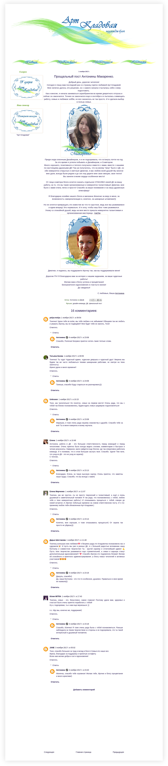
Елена (52, 440)
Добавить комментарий (84, 690)
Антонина (119, 293)
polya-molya (55, 318)
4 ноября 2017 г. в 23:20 (79, 670)
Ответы (55, 333)
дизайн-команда (79, 303)
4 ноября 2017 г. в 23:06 (79, 337)
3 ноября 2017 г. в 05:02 (65, 648)
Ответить (53, 327)
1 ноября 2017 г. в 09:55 (74, 356)
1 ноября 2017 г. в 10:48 (66, 440)
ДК (87, 303)
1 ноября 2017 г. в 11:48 (77, 540)
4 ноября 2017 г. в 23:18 (79, 624)
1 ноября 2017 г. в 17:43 (72, 596)
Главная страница (83, 752)
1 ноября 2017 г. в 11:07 (75, 491)
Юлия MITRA (55, 596)
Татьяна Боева (56, 356)
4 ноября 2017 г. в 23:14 (79, 519)
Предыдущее (118, 752)
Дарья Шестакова (58, 540)
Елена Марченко (57, 491)
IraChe (97, 213)
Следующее (49, 752)
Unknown (54, 399)
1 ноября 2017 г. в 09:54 (71, 318)
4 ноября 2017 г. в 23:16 (79, 573)
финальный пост (95, 303)
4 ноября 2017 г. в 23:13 (79, 470)
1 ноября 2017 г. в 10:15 (69, 399)
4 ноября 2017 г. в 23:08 (79, 419)
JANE (52, 648)
